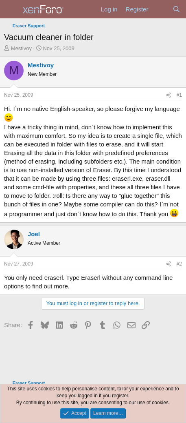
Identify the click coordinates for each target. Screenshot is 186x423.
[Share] (168, 95)
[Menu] (11, 9)
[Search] (176, 9)
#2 (179, 264)
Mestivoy (21, 48)
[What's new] (160, 9)
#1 (179, 95)
